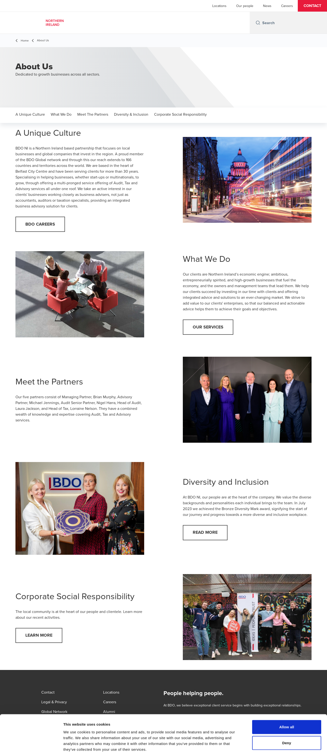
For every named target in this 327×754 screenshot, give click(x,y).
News (267, 5)
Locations (219, 5)
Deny (286, 719)
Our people (244, 5)
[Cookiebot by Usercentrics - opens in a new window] (31, 744)
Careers (287, 5)
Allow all (286, 703)
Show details (253, 744)
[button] (312, 6)
